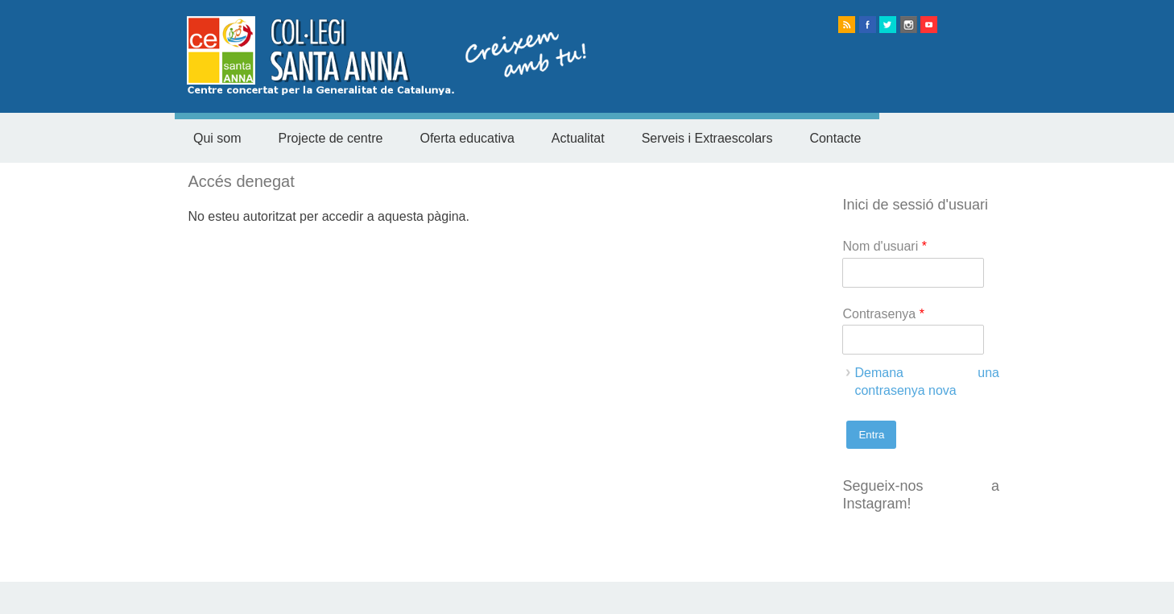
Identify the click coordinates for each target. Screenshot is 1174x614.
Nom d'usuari (884, 246)
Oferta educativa (467, 138)
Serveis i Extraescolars (707, 138)
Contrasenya (883, 314)
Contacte (835, 138)
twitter (887, 24)
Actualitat (578, 138)
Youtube (928, 24)
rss (846, 24)
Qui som (217, 138)
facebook (867, 24)
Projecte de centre (331, 138)
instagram (908, 24)
